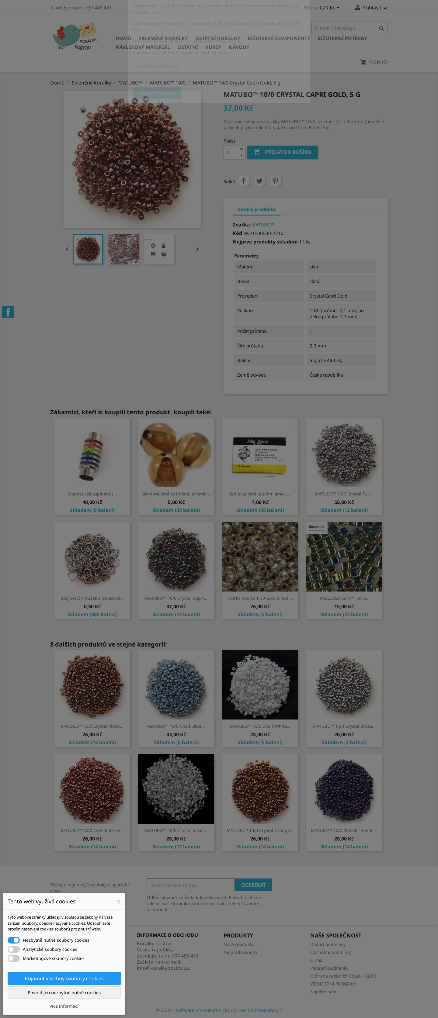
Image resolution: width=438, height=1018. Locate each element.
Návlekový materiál (143, 47)
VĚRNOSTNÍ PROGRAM (333, 984)
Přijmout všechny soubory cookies (64, 978)
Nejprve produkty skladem (265, 242)
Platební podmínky (329, 968)
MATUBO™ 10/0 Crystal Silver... (176, 830)
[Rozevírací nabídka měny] (331, 8)
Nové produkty (238, 944)
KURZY (213, 47)
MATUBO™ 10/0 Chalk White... (260, 726)
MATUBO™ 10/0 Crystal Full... (344, 494)
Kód (237, 233)
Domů (123, 38)
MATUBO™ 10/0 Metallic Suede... (344, 830)
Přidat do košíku (282, 152)
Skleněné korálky (163, 38)
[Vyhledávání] (349, 28)
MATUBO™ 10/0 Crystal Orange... (260, 830)
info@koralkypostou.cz (163, 968)
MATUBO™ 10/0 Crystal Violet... (92, 726)
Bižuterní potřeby (342, 38)
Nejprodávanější (240, 952)
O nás (316, 960)
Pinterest (275, 181)
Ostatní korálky (217, 38)
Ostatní (187, 47)
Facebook (8, 312)
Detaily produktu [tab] (256, 209)
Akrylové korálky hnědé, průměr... (176, 494)
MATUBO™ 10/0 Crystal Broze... (344, 726)
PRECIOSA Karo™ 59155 (344, 598)
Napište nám (323, 992)
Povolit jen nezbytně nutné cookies (64, 992)
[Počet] (231, 152)
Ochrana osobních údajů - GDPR (343, 976)
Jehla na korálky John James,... (260, 494)
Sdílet (244, 181)
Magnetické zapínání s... (92, 494)
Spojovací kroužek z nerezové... (92, 598)
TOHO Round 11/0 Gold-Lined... (260, 598)
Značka (241, 225)
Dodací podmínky (328, 944)
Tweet (259, 181)
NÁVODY (239, 47)
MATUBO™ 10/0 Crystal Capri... (176, 598)
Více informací (64, 1006)
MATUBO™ (262, 225)
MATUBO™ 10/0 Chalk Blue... (176, 726)
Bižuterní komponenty (279, 38)
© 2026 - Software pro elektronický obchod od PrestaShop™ (219, 1010)
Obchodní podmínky (331, 952)
